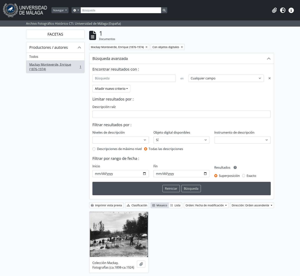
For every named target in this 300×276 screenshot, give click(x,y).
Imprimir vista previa (106, 205)
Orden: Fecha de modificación (205, 205)
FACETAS (55, 34)
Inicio (96, 166)
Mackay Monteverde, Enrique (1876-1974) (55, 66)
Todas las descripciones (166, 149)
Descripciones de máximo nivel (119, 149)
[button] (274, 10)
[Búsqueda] (121, 10)
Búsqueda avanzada (110, 58)
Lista (175, 205)
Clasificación (137, 205)
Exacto (251, 176)
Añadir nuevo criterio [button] (110, 89)
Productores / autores (48, 47)
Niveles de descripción (108, 132)
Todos (33, 57)
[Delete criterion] (269, 78)
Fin (155, 166)
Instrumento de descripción (234, 132)
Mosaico (159, 205)
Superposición (229, 176)
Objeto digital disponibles (171, 132)
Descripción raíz (104, 107)
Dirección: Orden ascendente (251, 205)
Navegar (59, 10)
